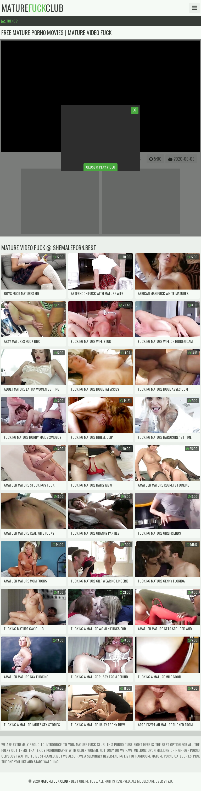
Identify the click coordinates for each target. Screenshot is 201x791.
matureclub (32, 8)
